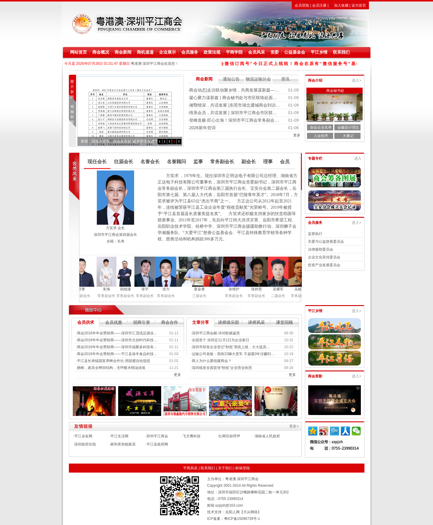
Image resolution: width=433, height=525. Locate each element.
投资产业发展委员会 (324, 265)
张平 (146, 289)
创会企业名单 (321, 127)
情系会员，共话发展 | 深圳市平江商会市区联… (233, 112)
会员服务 (189, 52)
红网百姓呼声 (229, 436)
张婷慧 (258, 289)
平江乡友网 (83, 436)
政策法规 (212, 52)
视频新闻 (73, 114)
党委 (274, 52)
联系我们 (341, 52)
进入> (356, 80)
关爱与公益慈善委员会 (326, 241)
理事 (268, 161)
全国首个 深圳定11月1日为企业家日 (220, 340)
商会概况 (100, 52)
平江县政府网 (157, 444)
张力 (167, 289)
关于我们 (225, 468)
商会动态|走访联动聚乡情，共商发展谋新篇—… (234, 90)
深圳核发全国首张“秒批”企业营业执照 (222, 368)
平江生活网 (119, 436)
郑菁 (83, 289)
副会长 (248, 161)
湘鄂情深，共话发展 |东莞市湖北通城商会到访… (234, 105)
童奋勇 (200, 289)
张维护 (235, 289)
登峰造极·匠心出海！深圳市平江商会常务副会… (234, 120)
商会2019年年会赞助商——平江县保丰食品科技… (117, 354)
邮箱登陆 (242, 468)
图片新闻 (73, 89)
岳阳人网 (232, 512)
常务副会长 (222, 161)
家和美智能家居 (123, 444)
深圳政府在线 (85, 444)
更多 (296, 135)
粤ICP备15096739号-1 (242, 519)
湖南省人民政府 (267, 436)
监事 (198, 161)
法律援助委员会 (320, 249)
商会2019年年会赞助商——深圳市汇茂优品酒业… (117, 333)
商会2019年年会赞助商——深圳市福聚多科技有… (117, 347)
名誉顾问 (176, 161)
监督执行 (315, 234)
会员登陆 (302, 5)
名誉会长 (150, 161)
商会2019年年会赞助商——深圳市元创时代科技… (117, 340)
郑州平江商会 (157, 436)
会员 (285, 161)
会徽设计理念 (348, 127)
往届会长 (123, 161)
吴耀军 (279, 289)
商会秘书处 (335, 91)
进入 (357, 158)
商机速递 (145, 52)
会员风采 (256, 52)
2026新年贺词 (202, 127)
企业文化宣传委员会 (324, 257)
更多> (294, 426)
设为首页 (359, 5)
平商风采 (190, 468)
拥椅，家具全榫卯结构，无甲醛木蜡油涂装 (111, 368)
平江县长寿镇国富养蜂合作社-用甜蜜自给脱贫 (113, 361)
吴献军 (301, 289)
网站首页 (78, 52)
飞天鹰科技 (192, 436)
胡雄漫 (126, 289)
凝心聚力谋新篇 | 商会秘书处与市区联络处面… (233, 97)
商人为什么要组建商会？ (212, 361)
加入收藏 (341, 5)
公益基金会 (294, 52)
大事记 (348, 136)
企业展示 (167, 52)
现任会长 (97, 161)
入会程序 (321, 136)
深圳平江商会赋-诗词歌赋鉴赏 (216, 333)
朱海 (108, 289)
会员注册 (319, 5)
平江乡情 (319, 52)
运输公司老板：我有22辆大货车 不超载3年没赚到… (233, 354)
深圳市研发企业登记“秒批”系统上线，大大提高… (231, 347)
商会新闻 (123, 52)
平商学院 (234, 52)
